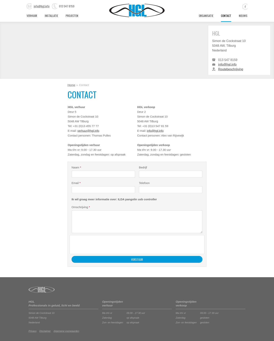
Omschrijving (81, 207)
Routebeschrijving (230, 69)
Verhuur (32, 15)
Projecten (72, 15)
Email (76, 183)
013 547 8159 (63, 6)
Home (71, 85)
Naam (76, 167)
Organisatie (206, 15)
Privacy (33, 331)
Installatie (51, 15)
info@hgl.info (38, 6)
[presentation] (101, 244)
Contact (226, 15)
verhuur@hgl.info (88, 130)
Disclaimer (45, 331)
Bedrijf (143, 167)
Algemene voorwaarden (66, 331)
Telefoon (144, 183)
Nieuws (243, 15)
